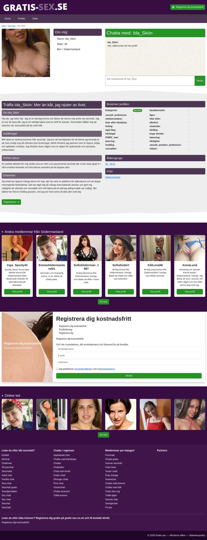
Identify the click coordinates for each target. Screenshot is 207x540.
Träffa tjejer (111, 495)
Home (8, 18)
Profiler (21, 18)
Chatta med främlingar (64, 459)
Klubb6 (5, 455)
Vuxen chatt (111, 471)
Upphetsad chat (61, 455)
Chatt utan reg (112, 491)
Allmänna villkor (177, 535)
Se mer (103, 301)
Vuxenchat (110, 479)
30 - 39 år (110, 164)
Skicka (200, 80)
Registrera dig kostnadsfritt (187, 7)
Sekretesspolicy (197, 535)
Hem (4, 26)
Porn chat (58, 483)
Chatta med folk (113, 487)
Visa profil (17, 291)
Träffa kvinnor (60, 495)
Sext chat (6, 483)
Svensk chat (111, 499)
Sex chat (11, 26)
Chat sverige (111, 475)
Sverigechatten (9, 491)
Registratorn (11, 202)
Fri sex (108, 507)
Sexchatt (6, 507)
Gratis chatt (59, 475)
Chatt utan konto (61, 471)
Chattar (57, 463)
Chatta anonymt (61, 491)
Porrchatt (110, 455)
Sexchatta (7, 471)
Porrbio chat (8, 479)
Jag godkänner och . (85, 369)
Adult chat (7, 475)
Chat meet (110, 467)
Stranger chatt (60, 479)
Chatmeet (7, 463)
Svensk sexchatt (113, 463)
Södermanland (112, 177)
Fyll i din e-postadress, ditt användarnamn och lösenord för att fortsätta (129, 347)
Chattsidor (58, 467)
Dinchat (5, 459)
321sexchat (8, 467)
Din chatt (6, 495)
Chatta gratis (111, 459)
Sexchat (6, 503)
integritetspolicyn (106, 369)
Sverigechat (111, 503)
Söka (35, 18)
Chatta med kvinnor (115, 483)
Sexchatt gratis (9, 487)
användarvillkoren (83, 369)
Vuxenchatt (59, 487)
